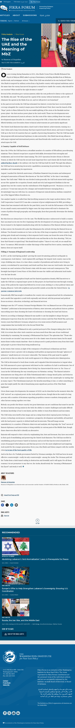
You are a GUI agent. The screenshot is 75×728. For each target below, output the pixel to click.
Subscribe (6, 685)
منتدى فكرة (45, 15)
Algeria (10, 21)
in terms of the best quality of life (18, 450)
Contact (5, 681)
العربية (23, 62)
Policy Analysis (7, 34)
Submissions (30, 15)
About (16, 15)
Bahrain (16, 21)
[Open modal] (66, 21)
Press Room (6, 683)
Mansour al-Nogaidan (12, 59)
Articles (5, 15)
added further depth (9, 163)
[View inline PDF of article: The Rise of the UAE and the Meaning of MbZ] (37, 495)
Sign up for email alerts (14, 634)
